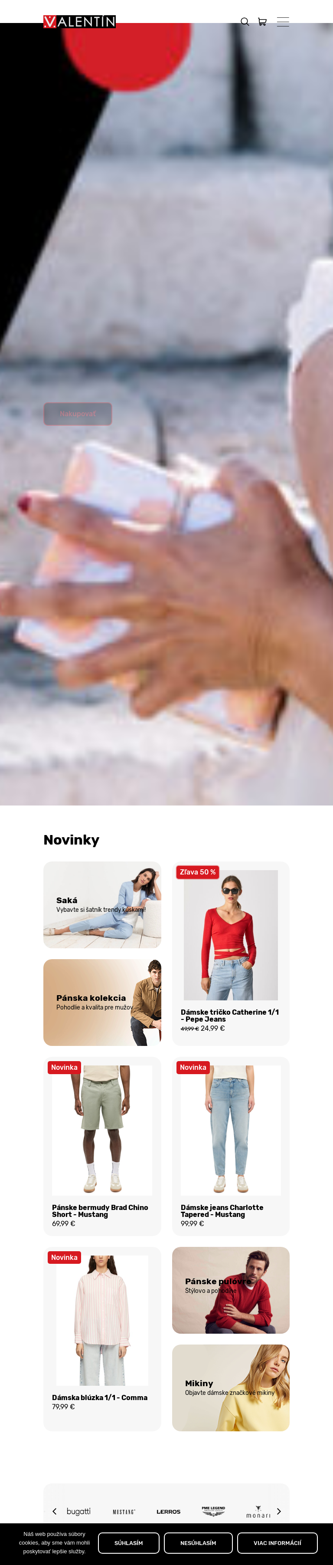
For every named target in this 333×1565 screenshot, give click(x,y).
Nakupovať (78, 435)
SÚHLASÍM (128, 1543)
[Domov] (79, 21)
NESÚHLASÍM (198, 1543)
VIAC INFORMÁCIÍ (277, 1543)
